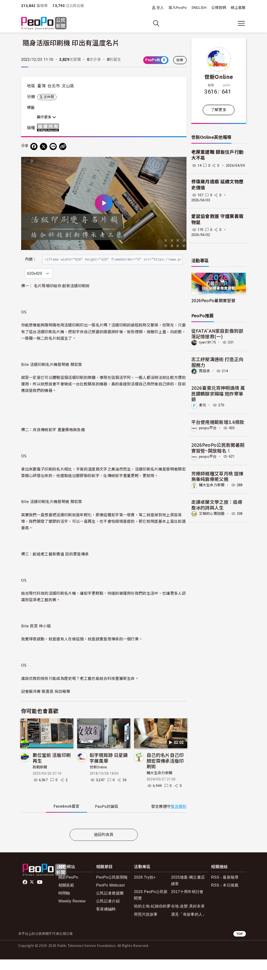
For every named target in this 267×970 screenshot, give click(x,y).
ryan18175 (207, 342)
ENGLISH (199, 8)
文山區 (68, 85)
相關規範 (66, 895)
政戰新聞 (40, 778)
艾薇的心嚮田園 (212, 513)
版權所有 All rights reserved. (49, 127)
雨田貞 (204, 371)
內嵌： (31, 257)
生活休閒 (46, 97)
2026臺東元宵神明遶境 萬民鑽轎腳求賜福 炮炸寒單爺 (218, 393)
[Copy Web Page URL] (62, 146)
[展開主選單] (241, 23)
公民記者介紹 (108, 911)
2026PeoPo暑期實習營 (213, 300)
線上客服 (238, 8)
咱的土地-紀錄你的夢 (152, 917)
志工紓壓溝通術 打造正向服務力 (217, 362)
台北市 (53, 85)
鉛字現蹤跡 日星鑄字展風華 (109, 768)
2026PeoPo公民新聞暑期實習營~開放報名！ (218, 447)
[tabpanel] (103, 832)
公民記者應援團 (110, 903)
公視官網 (218, 8)
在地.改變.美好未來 (188, 917)
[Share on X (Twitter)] (43, 146)
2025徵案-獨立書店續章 (188, 891)
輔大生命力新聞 (159, 783)
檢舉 (179, 60)
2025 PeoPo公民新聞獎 (151, 905)
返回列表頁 (104, 845)
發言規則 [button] (178, 817)
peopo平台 (208, 428)
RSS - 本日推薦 (224, 895)
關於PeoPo (68, 888)
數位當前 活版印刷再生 (52, 768)
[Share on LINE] (53, 146)
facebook (25, 892)
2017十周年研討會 (187, 902)
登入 (160, 7)
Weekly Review (72, 911)
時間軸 (64, 903)
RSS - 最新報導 (224, 888)
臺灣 (41, 85)
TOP (239, 944)
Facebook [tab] (66, 816)
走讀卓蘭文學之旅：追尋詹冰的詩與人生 (216, 504)
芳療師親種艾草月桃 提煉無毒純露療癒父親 (217, 476)
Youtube (40, 892)
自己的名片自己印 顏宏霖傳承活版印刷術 (165, 771)
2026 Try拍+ (145, 888)
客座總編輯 (106, 920)
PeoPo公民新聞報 (112, 888)
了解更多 (218, 110)
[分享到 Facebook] (33, 146)
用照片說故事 (145, 925)
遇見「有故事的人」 (188, 925)
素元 (202, 405)
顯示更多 (46, 117)
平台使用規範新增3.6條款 (217, 422)
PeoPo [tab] (106, 817)
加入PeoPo (177, 8)
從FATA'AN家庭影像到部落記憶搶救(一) (217, 333)
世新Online (98, 778)
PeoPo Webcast (110, 895)
